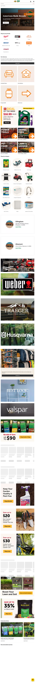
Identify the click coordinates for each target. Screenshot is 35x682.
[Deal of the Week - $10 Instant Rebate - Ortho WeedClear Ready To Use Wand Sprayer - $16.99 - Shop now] (17, 116)
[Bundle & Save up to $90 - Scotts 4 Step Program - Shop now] (17, 430)
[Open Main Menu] (1, 1)
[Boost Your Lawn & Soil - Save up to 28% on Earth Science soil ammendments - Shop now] (17, 586)
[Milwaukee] (17, 265)
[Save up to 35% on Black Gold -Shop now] (17, 608)
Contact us (17, 375)
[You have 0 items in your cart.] (33, 1)
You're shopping (3, 5)
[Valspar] (17, 409)
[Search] (33, 3)
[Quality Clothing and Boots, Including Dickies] (17, 363)
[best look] (17, 391)
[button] (30, 1)
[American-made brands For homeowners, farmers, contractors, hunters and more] (17, 19)
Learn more (17, 63)
